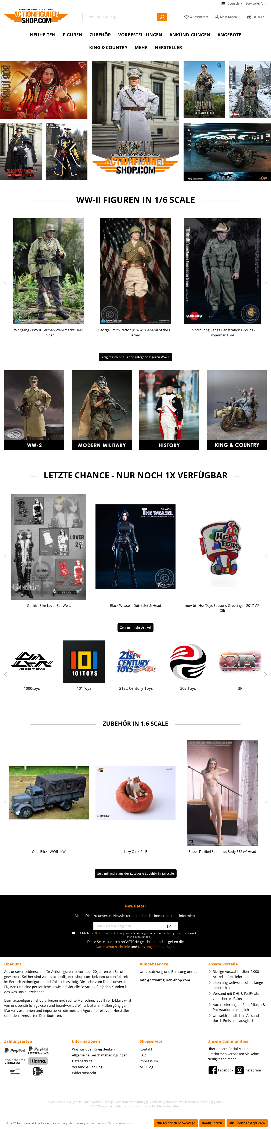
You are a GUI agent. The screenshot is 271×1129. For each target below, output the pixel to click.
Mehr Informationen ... (121, 1123)
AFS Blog (146, 1067)
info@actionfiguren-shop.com (165, 980)
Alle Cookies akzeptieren (247, 1123)
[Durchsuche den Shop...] (119, 17)
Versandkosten (125, 1102)
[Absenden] (169, 926)
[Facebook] (220, 1070)
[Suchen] (162, 17)
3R (240, 688)
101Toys (84, 688)
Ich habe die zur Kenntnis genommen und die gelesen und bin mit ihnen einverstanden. (138, 935)
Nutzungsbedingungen (156, 947)
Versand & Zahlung (87, 1067)
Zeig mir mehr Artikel (135, 627)
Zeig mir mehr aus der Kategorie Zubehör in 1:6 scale (135, 874)
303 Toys (188, 688)
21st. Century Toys (136, 688)
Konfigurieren (212, 1123)
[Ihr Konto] (225, 17)
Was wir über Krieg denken (93, 1049)
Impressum (149, 1061)
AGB (169, 933)
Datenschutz (82, 1061)
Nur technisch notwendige (176, 1123)
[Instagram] (247, 1070)
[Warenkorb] (255, 17)
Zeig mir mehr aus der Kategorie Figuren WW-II (135, 357)
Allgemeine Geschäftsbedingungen (99, 1055)
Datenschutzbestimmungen (111, 933)
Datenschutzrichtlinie (113, 947)
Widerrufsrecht (84, 1073)
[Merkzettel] (197, 17)
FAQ (143, 1055)
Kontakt (146, 1049)
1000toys (32, 688)
